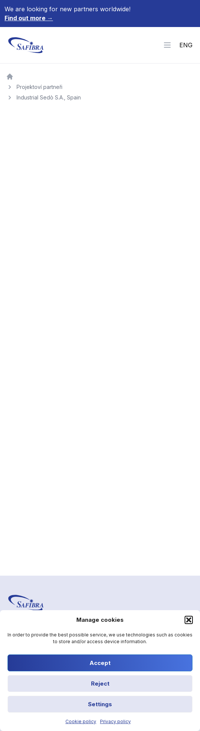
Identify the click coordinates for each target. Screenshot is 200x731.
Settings (100, 704)
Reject (100, 683)
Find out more (29, 18)
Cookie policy (80, 721)
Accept (100, 662)
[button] (188, 620)
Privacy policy (115, 721)
